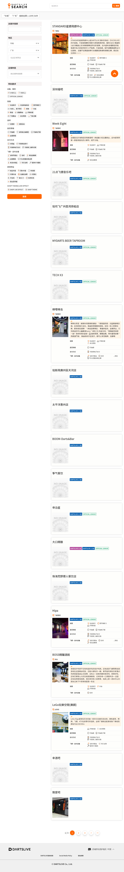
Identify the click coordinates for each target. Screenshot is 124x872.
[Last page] (97, 832)
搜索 (24, 196)
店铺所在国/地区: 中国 (101, 849)
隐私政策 (80, 856)
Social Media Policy (65, 856)
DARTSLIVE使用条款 (47, 856)
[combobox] (24, 43)
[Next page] (91, 832)
